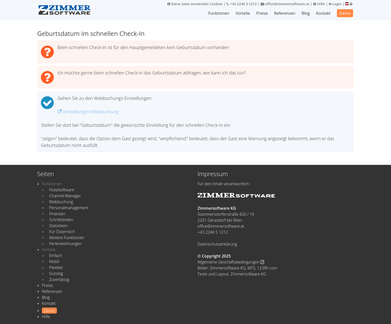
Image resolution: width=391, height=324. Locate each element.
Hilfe (319, 3)
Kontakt (323, 13)
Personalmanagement (69, 207)
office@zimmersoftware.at (285, 3)
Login (335, 3)
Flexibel (56, 267)
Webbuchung (61, 201)
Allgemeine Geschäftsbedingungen (230, 262)
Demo (345, 13)
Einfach (55, 255)
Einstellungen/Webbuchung (87, 112)
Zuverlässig (59, 279)
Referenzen (284, 13)
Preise (262, 13)
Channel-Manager (65, 195)
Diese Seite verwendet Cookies (195, 3)
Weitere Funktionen (66, 237)
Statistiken (58, 225)
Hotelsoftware (61, 190)
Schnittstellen (61, 219)
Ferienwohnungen (65, 243)
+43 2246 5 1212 (241, 3)
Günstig (56, 273)
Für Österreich (62, 231)
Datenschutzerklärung (217, 244)
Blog (305, 13)
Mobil (54, 261)
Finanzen (57, 213)
